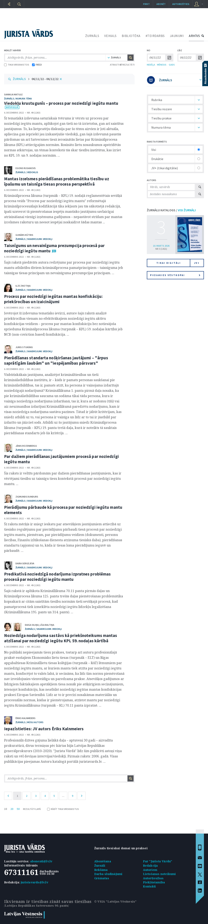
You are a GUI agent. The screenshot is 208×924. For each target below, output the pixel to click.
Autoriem (150, 870)
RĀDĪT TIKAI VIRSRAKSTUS (63, 808)
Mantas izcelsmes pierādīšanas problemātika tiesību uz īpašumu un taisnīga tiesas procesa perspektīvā (56, 181)
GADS (172, 64)
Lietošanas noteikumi (159, 874)
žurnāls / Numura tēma (18, 98)
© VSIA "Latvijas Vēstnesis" (115, 901)
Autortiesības (153, 878)
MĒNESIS (161, 64)
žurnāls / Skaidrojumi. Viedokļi (33, 238)
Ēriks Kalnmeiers (25, 718)
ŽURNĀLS (92, 36)
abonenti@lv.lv (41, 861)
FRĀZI (37, 64)
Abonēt (161, 4)
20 (11, 809)
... (63, 796)
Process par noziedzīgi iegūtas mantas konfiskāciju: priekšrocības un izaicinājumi (53, 299)
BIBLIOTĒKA (131, 36)
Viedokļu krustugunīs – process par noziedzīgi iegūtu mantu (61, 103)
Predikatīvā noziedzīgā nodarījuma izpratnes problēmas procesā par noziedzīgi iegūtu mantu (57, 576)
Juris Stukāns (24, 347)
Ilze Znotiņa (23, 285)
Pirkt (146, 4)
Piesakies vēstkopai (175, 275)
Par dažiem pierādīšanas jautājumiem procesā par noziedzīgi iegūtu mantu (61, 459)
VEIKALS (110, 36)
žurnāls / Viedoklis (26, 172)
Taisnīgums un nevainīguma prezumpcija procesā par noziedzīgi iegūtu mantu (54, 248)
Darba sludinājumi (108, 874)
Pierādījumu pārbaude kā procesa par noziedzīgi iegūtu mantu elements (63, 509)
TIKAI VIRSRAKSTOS (16, 64)
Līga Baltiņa (47, 624)
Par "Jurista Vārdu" (157, 861)
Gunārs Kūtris (24, 234)
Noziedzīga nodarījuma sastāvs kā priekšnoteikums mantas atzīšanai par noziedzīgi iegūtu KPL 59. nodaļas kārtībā (60, 638)
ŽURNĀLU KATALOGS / (171, 210)
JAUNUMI (177, 36)
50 (18, 809)
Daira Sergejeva (24, 563)
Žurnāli (99, 865)
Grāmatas (101, 878)
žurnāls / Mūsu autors (29, 722)
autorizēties (180, 4)
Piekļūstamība (154, 882)
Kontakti (149, 886)
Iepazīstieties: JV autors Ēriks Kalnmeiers (44, 728)
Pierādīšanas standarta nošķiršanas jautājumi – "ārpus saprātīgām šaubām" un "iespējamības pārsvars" (56, 360)
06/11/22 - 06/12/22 (45, 79)
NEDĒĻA (151, 64)
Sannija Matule (13, 94)
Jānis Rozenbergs (26, 445)
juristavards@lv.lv (34, 882)
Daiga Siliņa (32, 624)
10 (5, 809)
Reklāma (101, 870)
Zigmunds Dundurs (26, 496)
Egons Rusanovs (25, 168)
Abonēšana (102, 861)
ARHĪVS (194, 36)
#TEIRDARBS (155, 36)
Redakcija (150, 865)
